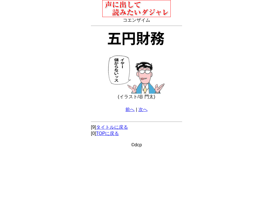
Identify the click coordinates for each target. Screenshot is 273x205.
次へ (143, 109)
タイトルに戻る (112, 127)
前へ (130, 109)
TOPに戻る (107, 133)
